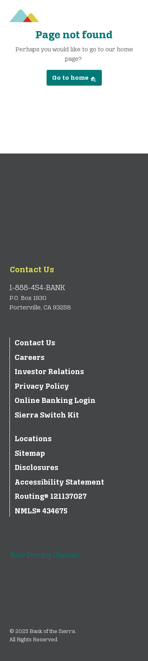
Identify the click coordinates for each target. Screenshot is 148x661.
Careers (30, 357)
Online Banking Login (55, 400)
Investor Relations (49, 371)
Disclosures (36, 467)
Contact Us (32, 270)
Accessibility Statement (59, 482)
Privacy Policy (42, 386)
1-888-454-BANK (37, 287)
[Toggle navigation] (20, 43)
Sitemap (30, 453)
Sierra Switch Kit (47, 415)
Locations (33, 438)
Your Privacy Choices (64, 555)
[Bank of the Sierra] (47, 14)
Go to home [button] (74, 78)
